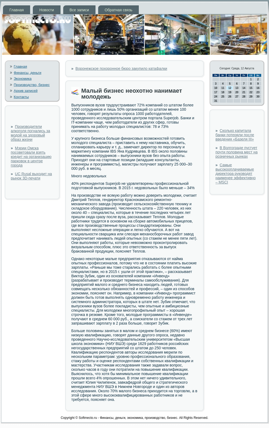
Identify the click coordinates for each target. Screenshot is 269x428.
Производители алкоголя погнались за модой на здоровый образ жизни (30, 133)
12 (229, 88)
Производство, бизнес (32, 85)
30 (257, 96)
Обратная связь (118, 10)
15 (250, 88)
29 (250, 96)
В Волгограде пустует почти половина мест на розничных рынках (236, 152)
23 (257, 92)
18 (222, 92)
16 (257, 88)
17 (215, 92)
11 (222, 88)
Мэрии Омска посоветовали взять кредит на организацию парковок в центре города (31, 156)
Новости (46, 10)
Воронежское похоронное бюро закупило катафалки (121, 68)
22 (250, 92)
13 (236, 88)
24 (215, 96)
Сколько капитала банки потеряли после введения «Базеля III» (234, 134)
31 (215, 100)
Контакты (21, 97)
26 (229, 96)
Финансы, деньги (27, 73)
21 (243, 92)
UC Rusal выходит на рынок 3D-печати (31, 176)
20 (236, 92)
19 (229, 92)
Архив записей (26, 91)
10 (215, 88)
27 (236, 96)
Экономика (22, 79)
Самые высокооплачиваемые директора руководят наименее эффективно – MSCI (235, 173)
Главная (16, 10)
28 (243, 96)
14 (243, 88)
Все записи (79, 10)
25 (222, 96)
